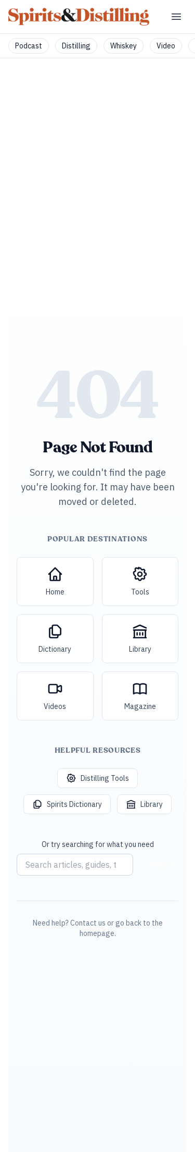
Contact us (88, 923)
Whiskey (123, 45)
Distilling (76, 45)
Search (163, 864)
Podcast (28, 45)
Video (166, 45)
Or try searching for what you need (98, 844)
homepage (97, 933)
